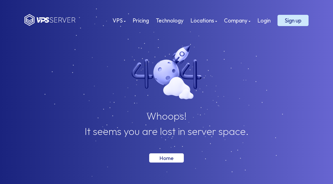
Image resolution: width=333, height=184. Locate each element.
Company (237, 20)
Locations (203, 20)
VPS (119, 20)
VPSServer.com (49, 20)
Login (264, 20)
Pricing (141, 20)
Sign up (293, 20)
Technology (170, 20)
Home (166, 158)
